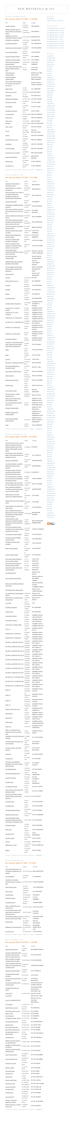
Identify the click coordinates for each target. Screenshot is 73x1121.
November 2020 (51, 415)
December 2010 (51, 164)
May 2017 (49, 328)
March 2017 (50, 324)
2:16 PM (31, 169)
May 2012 (49, 201)
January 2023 (50, 471)
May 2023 (49, 480)
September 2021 (51, 437)
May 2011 (49, 175)
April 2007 (49, 69)
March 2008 (50, 92)
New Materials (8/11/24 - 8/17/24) (55, 45)
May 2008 (49, 97)
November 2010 (51, 162)
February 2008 (50, 90)
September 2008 (51, 105)
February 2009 (50, 116)
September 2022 (51, 463)
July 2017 (49, 333)
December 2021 (51, 443)
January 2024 (50, 497)
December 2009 (51, 138)
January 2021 (50, 419)
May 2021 (49, 428)
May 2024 (49, 506)
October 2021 (50, 439)
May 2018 (49, 354)
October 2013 (50, 238)
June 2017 (49, 331)
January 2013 (50, 218)
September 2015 (51, 287)
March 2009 (50, 118)
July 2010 (49, 153)
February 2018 (50, 348)
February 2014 (50, 246)
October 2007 (50, 82)
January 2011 (50, 166)
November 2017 (51, 342)
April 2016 (49, 302)
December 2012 (51, 216)
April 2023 (49, 478)
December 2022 (51, 469)
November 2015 (51, 292)
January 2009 (50, 114)
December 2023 (51, 495)
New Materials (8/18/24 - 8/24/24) (55, 43)
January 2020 (50, 398)
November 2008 (51, 110)
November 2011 (51, 188)
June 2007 (49, 73)
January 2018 (50, 346)
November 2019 (51, 393)
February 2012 (50, 194)
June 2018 (49, 357)
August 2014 (50, 259)
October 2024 (50, 517)
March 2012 (50, 196)
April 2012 (49, 199)
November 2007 (51, 84)
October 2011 (50, 186)
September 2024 (51, 515)
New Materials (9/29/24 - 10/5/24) (55, 30)
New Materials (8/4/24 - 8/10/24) (55, 48)
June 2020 (49, 404)
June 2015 (49, 281)
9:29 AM (31, 1109)
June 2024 (49, 508)
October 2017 (50, 339)
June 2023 (49, 482)
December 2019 (51, 396)
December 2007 (51, 86)
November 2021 (51, 441)
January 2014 (50, 244)
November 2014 (51, 266)
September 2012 (51, 209)
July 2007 (49, 75)
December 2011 (51, 190)
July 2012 (49, 205)
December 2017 (51, 344)
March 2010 (50, 144)
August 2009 (50, 129)
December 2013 (51, 242)
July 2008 (49, 101)
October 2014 (50, 264)
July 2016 (49, 309)
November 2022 (51, 467)
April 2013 (49, 225)
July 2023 (49, 484)
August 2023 (50, 487)
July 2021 (49, 432)
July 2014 (49, 257)
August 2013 (50, 233)
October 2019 (50, 391)
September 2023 (51, 489)
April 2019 (49, 378)
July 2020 (49, 406)
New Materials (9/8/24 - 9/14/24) (55, 37)
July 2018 (49, 359)
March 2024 (50, 502)
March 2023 (50, 476)
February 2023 (50, 474)
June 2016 (49, 307)
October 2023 (50, 491)
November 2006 (51, 58)
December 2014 (51, 268)
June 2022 (49, 456)
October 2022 (50, 465)
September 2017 (51, 337)
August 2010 (50, 155)
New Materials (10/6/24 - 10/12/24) (56, 28)
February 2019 (50, 374)
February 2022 (50, 448)
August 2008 (50, 103)
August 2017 (50, 335)
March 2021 (50, 424)
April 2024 (49, 504)
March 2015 (50, 274)
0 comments (38, 169)
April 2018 (49, 352)
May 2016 (49, 305)
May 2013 (49, 227)
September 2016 (51, 313)
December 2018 (51, 370)
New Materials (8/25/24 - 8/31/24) (55, 41)
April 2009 (49, 121)
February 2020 (50, 400)
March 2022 (50, 450)
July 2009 (49, 127)
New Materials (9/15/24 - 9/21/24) (55, 35)
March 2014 (50, 248)
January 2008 (50, 88)
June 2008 (49, 99)
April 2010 (49, 147)
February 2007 (50, 64)
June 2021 (49, 430)
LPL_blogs (50, 18)
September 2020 (51, 411)
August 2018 (50, 361)
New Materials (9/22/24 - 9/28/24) (55, 32)
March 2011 (50, 170)
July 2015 (49, 283)
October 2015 (50, 290)
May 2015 (49, 279)
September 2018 (51, 363)
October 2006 (50, 56)
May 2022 (49, 454)
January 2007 (50, 62)
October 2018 (50, 365)
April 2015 (49, 276)
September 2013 (51, 235)
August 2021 (50, 435)
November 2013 (51, 240)
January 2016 (50, 296)
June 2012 (49, 203)
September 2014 (51, 261)
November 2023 (51, 493)
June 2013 (49, 229)
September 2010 (51, 157)
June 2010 (49, 151)
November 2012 (51, 214)
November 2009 (51, 136)
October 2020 (50, 413)
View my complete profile (55, 20)
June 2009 (49, 125)
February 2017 (50, 322)
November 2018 (51, 367)
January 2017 (50, 320)
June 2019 (49, 383)
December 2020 (51, 417)
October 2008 (50, 108)
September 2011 (51, 183)
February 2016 (50, 298)
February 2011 (50, 168)
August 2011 (50, 181)
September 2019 (51, 389)
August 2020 (50, 409)
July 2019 (49, 385)
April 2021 (49, 426)
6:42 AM (31, 429)
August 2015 (50, 285)
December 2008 (51, 112)
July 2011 (49, 179)
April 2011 (49, 173)
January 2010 (50, 140)
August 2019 (50, 387)
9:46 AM (31, 855)
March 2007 (50, 66)
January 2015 (50, 270)
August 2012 (50, 207)
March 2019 (50, 376)
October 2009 (50, 134)
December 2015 (51, 294)
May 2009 (49, 123)
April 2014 (49, 251)
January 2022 (50, 445)
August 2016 (50, 311)
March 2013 (50, 222)
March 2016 (50, 300)
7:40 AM (31, 934)
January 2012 (50, 192)
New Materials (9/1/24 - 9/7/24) (55, 39)
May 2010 (49, 149)
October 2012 (50, 212)
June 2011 (49, 177)
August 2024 (50, 513)
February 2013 (50, 220)
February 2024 (50, 500)
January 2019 (50, 372)
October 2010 (50, 160)
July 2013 (49, 231)
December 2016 (51, 318)
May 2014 (49, 253)
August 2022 (50, 461)
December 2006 (51, 60)
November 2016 (51, 316)
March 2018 (50, 350)
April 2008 (49, 95)
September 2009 (51, 131)
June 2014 (49, 255)
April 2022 (49, 452)
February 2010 (50, 142)
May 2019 (49, 380)
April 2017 (49, 326)
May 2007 (49, 71)
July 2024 (49, 510)
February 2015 (50, 272)
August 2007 (50, 77)
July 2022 (49, 458)
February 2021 (50, 422)
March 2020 (50, 402)
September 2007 (51, 79)
